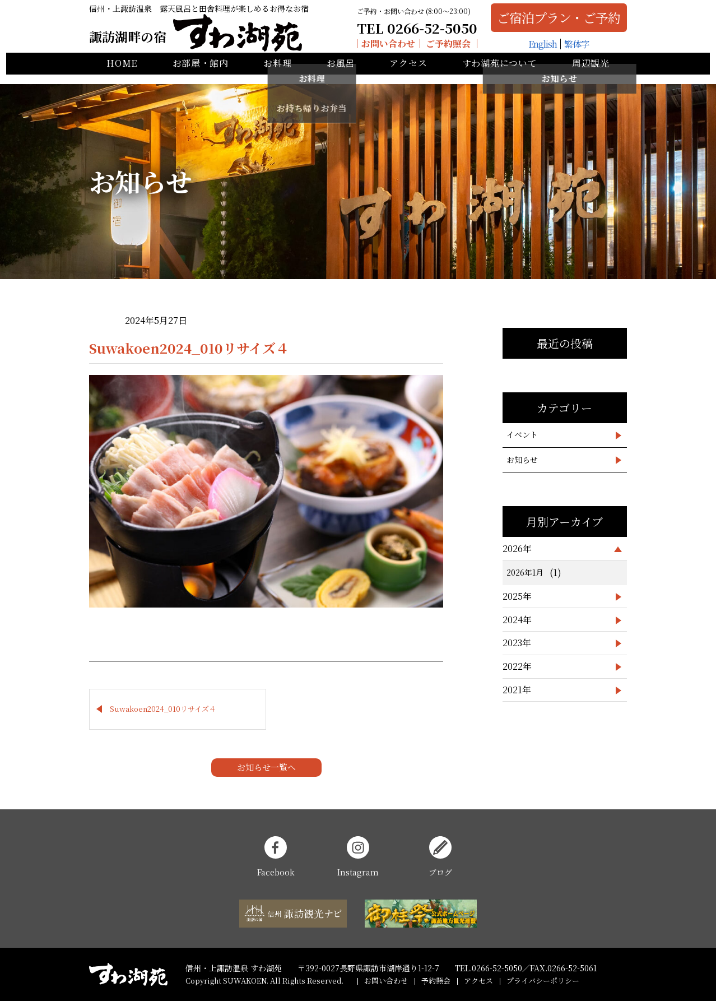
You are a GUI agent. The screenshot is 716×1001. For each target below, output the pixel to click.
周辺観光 (591, 73)
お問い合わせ (381, 47)
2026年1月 (524, 572)
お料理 (277, 73)
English (536, 47)
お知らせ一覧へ (266, 767)
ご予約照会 (442, 47)
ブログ (440, 857)
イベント (522, 434)
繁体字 (570, 47)
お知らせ (522, 459)
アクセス (408, 73)
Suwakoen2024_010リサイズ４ (163, 708)
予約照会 (435, 980)
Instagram (358, 857)
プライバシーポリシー (542, 980)
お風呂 (341, 73)
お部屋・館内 (201, 73)
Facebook (276, 857)
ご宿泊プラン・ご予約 (552, 21)
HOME (121, 73)
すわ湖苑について (499, 73)
